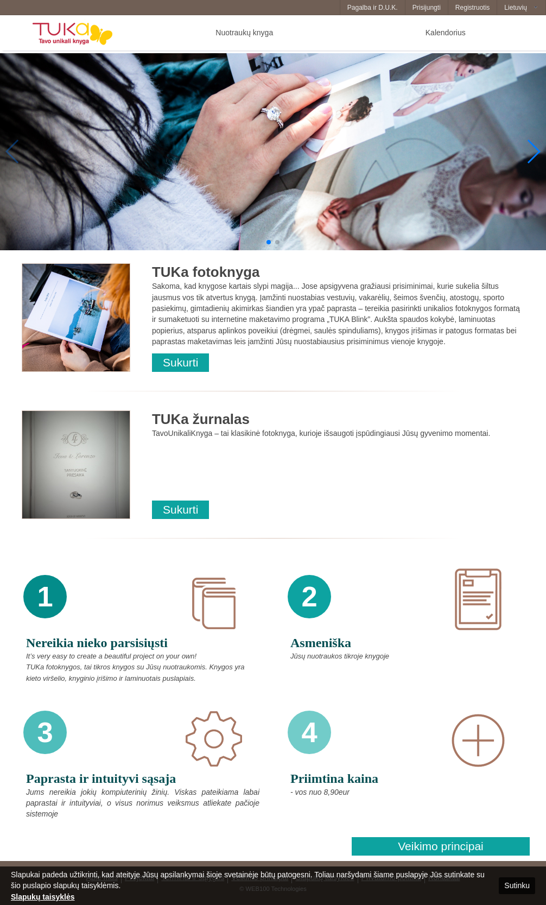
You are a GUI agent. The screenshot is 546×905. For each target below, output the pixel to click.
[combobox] (521, 7)
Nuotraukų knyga (244, 32)
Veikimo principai (441, 846)
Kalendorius (446, 32)
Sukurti (180, 362)
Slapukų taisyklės (43, 897)
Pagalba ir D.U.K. (372, 7)
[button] (268, 242)
